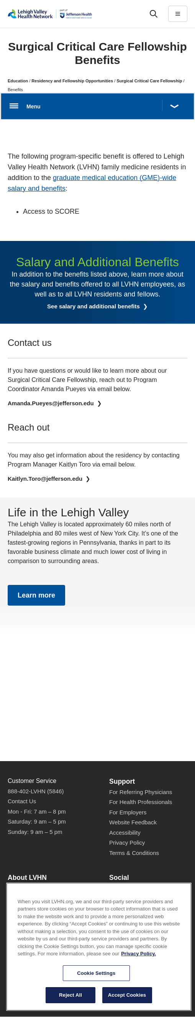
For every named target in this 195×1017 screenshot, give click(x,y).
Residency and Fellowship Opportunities (72, 81)
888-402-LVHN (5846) (36, 791)
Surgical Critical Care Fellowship (149, 81)
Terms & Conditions (134, 853)
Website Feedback (133, 822)
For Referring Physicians (140, 792)
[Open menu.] (97, 106)
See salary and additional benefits (94, 306)
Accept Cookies (127, 1002)
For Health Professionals (140, 802)
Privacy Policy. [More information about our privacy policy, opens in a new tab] (138, 960)
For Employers (128, 812)
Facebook (125, 888)
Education (18, 81)
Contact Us (22, 801)
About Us (19, 888)
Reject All (70, 1002)
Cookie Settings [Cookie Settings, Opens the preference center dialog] (96, 980)
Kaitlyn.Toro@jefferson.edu (46, 478)
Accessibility (125, 832)
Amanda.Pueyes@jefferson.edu (51, 403)
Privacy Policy (127, 842)
